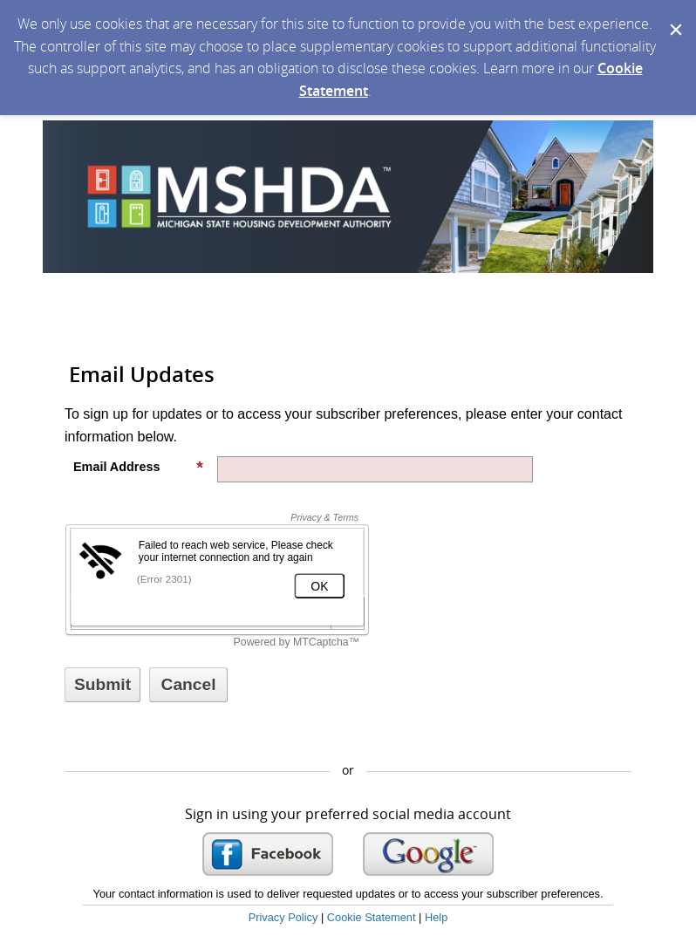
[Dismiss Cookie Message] (674, 16)
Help (436, 917)
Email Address (138, 467)
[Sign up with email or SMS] (102, 684)
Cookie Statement (371, 917)
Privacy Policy (283, 917)
